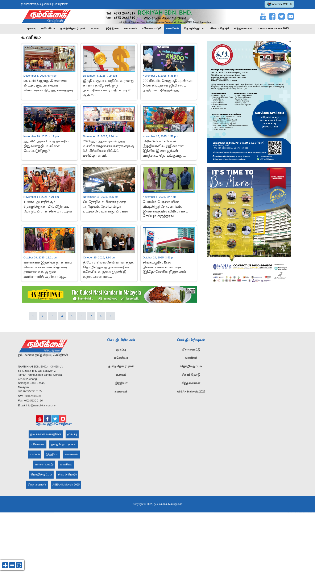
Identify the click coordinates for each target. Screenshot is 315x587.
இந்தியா (112, 28)
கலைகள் (130, 28)
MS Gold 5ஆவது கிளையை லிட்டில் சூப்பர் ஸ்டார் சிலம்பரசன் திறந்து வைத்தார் (48, 86)
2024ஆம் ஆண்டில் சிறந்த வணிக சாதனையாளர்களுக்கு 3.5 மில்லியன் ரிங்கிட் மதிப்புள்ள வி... (108, 149)
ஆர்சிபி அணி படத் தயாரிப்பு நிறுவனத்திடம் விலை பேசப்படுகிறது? (47, 146)
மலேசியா (48, 28)
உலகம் (96, 28)
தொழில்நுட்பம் (194, 28)
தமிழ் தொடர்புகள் (73, 28)
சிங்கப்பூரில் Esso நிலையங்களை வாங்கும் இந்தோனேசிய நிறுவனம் (164, 267)
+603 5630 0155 (32, 400)
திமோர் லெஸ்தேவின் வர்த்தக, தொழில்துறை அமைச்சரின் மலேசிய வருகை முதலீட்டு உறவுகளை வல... (108, 270)
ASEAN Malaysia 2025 (273, 28)
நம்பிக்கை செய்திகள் (45, 443)
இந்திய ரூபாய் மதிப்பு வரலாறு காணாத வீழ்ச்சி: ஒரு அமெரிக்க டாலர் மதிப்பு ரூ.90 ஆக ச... (108, 88)
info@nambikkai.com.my (41, 414)
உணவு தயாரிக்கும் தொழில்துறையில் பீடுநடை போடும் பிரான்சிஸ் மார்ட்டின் (48, 207)
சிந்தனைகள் (243, 28)
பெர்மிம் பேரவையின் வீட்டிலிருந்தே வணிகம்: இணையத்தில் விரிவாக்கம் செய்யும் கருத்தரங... (165, 209)
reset (19, 565)
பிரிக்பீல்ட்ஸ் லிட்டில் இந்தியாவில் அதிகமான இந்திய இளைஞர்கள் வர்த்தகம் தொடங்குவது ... (164, 149)
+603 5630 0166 (33, 409)
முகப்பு (31, 28)
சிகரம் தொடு (219, 28)
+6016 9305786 (31, 404)
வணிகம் (172, 28)
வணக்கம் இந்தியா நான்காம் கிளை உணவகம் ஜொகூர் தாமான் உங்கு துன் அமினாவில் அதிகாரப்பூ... (48, 270)
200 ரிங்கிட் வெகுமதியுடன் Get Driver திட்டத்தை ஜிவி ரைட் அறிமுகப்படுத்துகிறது (167, 86)
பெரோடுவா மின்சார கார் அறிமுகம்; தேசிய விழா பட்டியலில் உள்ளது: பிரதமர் (106, 207)
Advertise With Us (279, 4)
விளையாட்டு (151, 28)
